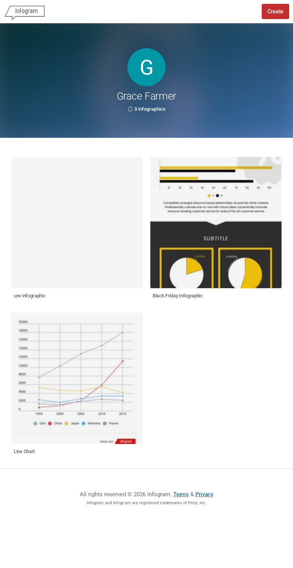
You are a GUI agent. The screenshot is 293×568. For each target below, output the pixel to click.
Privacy (204, 494)
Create (275, 11)
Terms (181, 494)
